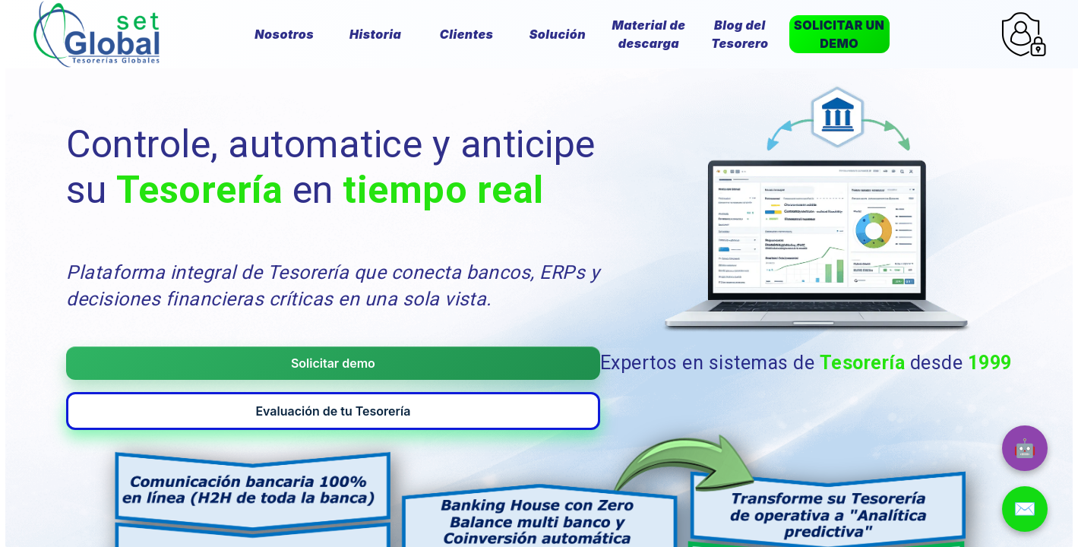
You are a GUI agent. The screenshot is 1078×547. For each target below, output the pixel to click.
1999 (990, 359)
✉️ (1024, 508)
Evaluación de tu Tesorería (420, 363)
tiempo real (443, 190)
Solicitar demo (180, 363)
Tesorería (199, 190)
